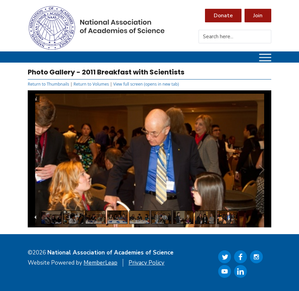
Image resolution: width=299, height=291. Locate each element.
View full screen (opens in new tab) (146, 84)
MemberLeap (100, 263)
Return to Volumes (91, 84)
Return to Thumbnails (48, 84)
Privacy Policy (146, 263)
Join (257, 15)
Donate (223, 15)
